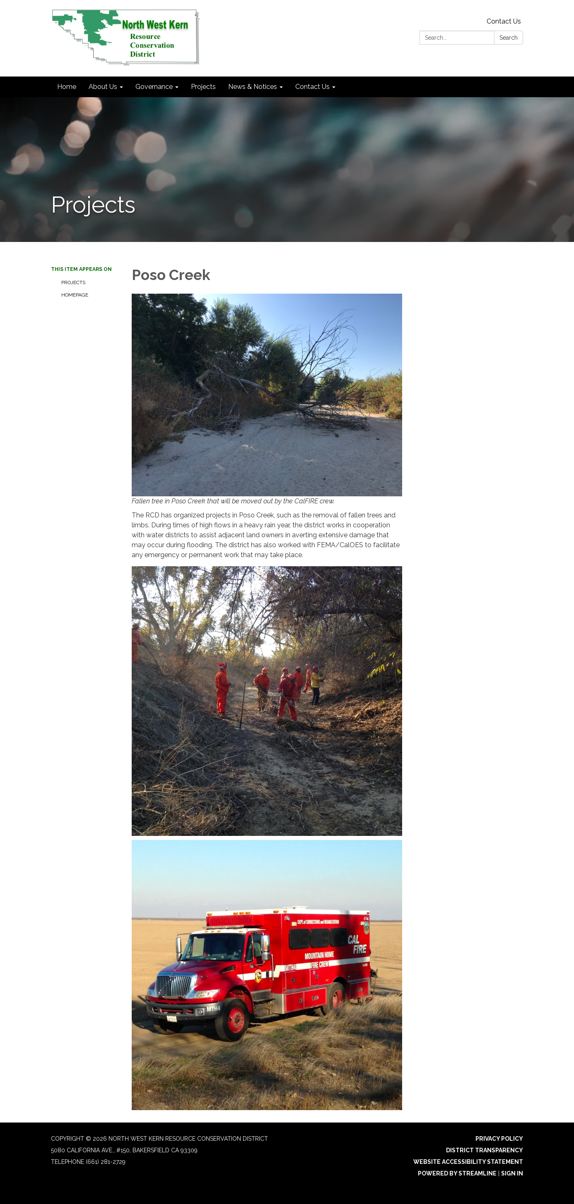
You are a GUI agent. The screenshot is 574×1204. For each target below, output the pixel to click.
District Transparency (484, 1150)
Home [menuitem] (66, 87)
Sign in (512, 1173)
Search (508, 37)
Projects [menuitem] (203, 87)
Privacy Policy (499, 1138)
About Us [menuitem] (103, 87)
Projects (73, 282)
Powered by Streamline (457, 1173)
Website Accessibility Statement (468, 1162)
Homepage (74, 295)
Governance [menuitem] (154, 87)
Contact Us (504, 21)
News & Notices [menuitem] (252, 87)
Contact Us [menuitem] (312, 87)
